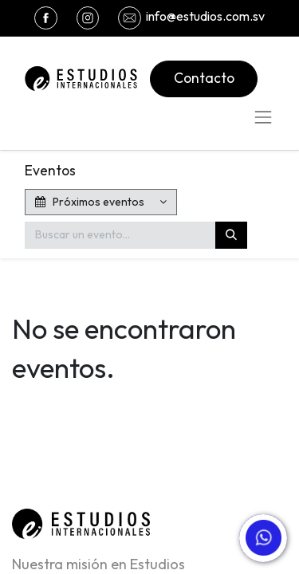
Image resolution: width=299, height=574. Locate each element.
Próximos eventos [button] (91, 202)
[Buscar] (231, 235)
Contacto (204, 78)
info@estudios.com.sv (205, 16)
